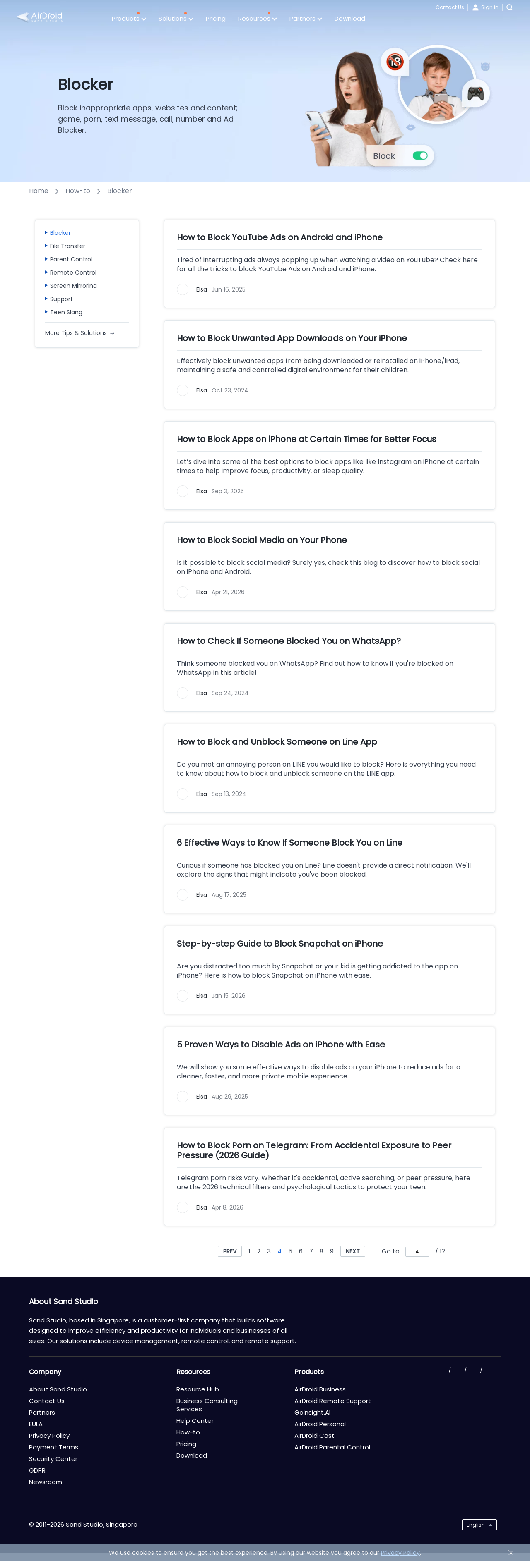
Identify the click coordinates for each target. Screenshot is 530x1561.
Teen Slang (66, 312)
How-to (77, 191)
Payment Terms (53, 1447)
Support (61, 299)
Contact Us (450, 7)
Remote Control (73, 272)
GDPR (37, 1470)
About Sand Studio (58, 1389)
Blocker (60, 233)
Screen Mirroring (73, 286)
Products (129, 19)
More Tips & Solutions (76, 333)
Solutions (176, 19)
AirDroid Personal (320, 1424)
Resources (257, 19)
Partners (305, 19)
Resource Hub (197, 1389)
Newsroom (45, 1481)
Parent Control (71, 259)
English (476, 1524)
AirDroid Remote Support (332, 1400)
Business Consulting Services (207, 1404)
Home (38, 191)
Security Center (53, 1458)
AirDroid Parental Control (332, 1447)
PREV (229, 1251)
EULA (36, 1424)
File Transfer (67, 246)
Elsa (201, 289)
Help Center (195, 1420)
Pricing (216, 18)
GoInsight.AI (312, 1412)
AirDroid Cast (314, 1435)
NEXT (353, 1251)
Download (350, 18)
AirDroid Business (320, 1389)
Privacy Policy (49, 1435)
